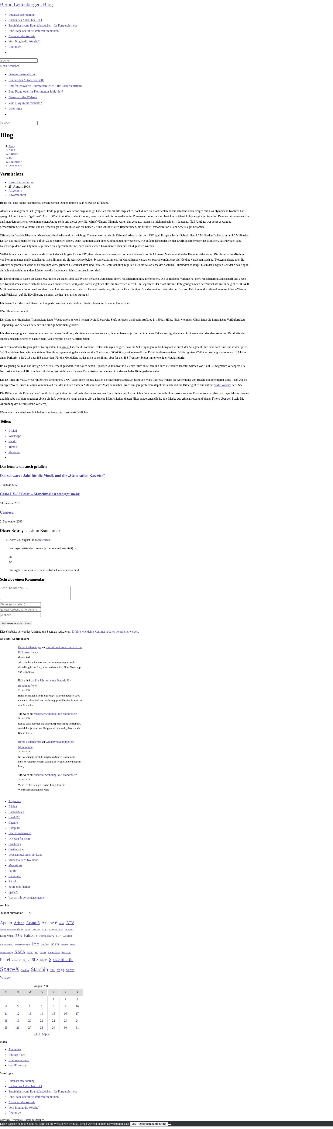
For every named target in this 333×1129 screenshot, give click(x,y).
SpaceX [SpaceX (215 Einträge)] (9, 971)
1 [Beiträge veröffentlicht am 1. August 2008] (53, 1002)
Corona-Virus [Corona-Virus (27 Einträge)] (56, 932)
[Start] (11, 146)
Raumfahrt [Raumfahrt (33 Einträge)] (54, 954)
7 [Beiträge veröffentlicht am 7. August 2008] (41, 1009)
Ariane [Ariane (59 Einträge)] (19, 925)
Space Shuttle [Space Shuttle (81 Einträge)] (61, 962)
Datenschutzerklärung (22, 74)
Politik (12, 873)
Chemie (13, 825)
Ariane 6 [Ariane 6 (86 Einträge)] (49, 925)
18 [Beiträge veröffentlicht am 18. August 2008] (5, 1023)
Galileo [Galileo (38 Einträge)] (67, 938)
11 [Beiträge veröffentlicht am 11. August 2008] (6, 1016)
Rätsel (12, 884)
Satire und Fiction (19, 889)
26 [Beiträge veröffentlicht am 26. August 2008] (17, 1030)
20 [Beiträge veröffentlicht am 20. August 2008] (29, 1023)
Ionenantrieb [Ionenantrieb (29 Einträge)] (6, 947)
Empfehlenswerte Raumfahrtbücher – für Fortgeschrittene (45, 85)
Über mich (15, 108)
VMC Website (222, 385)
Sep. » (46, 1036)
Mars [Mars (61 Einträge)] (55, 947)
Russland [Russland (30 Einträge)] (66, 954)
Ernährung (14, 846)
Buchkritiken (16, 814)
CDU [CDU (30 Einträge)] (45, 932)
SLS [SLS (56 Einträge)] (35, 962)
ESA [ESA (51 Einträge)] (18, 938)
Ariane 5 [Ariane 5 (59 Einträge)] (33, 925)
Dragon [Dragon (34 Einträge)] (69, 932)
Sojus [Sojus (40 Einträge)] (43, 962)
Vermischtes (15, 165)
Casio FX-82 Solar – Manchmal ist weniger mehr (40, 494)
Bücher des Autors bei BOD (26, 80)
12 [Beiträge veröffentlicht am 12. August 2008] (17, 1016)
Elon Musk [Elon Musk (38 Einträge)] (7, 938)
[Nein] (169, 1127)
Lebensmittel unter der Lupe (25, 857)
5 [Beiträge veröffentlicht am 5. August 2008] (18, 1009)
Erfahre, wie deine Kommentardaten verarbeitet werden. (105, 634)
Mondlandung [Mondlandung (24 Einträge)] (6, 955)
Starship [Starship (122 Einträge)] (39, 972)
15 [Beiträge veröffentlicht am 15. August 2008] (53, 1016)
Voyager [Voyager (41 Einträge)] (5, 980)
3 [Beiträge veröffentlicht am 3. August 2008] (77, 1002)
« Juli (37, 1036)
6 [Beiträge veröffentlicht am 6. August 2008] (30, 1009)
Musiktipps (15, 867)
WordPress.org (17, 1068)
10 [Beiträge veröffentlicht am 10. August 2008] (77, 1009)
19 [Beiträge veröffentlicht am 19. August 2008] (17, 1023)
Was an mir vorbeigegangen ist (26, 900)
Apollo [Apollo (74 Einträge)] (6, 925)
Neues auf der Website (22, 97)
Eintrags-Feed (16, 1057)
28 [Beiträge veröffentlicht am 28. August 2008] (41, 1030)
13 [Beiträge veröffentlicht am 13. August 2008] (29, 1016)
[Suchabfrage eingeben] (19, 60)
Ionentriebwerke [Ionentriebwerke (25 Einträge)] (22, 947)
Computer (14, 830)
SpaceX (13, 894)
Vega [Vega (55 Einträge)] (60, 972)
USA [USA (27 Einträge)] (52, 973)
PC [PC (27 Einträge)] (36, 955)
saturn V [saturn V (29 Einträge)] (16, 962)
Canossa (7, 512)
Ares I (65, 347)
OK (134, 1126)
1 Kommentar (17, 195)
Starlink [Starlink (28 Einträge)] (25, 972)
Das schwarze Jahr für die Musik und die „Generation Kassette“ (52, 475)
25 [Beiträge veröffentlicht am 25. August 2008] (5, 1030)
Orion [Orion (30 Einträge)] (30, 954)
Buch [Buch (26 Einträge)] (27, 932)
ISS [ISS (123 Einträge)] (35, 946)
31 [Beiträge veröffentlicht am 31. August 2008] (77, 1030)
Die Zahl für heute (19, 841)
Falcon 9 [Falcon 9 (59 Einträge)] (30, 938)
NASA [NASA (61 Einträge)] (19, 954)
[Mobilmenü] (9, 65)
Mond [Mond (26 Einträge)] (72, 947)
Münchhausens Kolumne (23, 862)
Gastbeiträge (16, 852)
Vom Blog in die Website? (25, 103)
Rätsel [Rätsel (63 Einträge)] (5, 962)
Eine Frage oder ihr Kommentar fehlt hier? (35, 91)
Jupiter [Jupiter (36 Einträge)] (45, 947)
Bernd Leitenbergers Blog (26, 4)
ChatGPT (14, 819)
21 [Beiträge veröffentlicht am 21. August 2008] (41, 1023)
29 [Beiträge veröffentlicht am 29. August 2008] (53, 1030)
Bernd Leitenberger (21, 182)
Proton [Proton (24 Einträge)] (43, 955)
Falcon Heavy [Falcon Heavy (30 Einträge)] (46, 938)
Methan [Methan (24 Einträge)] (64, 947)
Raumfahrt (14, 878)
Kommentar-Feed (18, 1062)
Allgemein (15, 190)
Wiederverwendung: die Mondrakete (55, 716)
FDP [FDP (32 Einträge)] (58, 938)
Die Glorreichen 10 (19, 835)
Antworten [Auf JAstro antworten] (43, 540)
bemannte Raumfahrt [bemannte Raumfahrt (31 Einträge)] (11, 932)
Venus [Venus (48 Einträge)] (70, 972)
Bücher (12, 809)
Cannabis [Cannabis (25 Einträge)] (36, 932)
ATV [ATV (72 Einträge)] (70, 925)
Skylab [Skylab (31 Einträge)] (26, 962)
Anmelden (14, 1051)
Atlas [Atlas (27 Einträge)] (61, 926)
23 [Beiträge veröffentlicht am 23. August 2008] (65, 1023)
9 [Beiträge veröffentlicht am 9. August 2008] (65, 1009)
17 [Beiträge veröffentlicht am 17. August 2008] (77, 1016)
